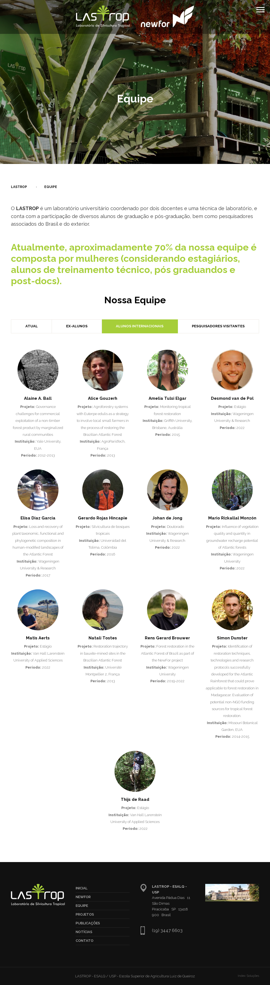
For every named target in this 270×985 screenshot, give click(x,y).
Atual (31, 326)
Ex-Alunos (76, 326)
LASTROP (19, 187)
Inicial (81, 888)
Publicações (88, 923)
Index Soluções (248, 976)
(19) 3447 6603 (167, 930)
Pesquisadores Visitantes (218, 326)
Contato (84, 941)
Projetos (85, 914)
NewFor (83, 897)
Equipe (50, 187)
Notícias (84, 932)
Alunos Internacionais (139, 326)
